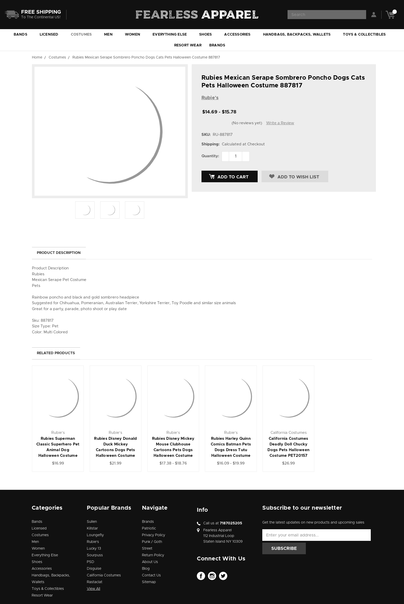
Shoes (207, 34)
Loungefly (95, 535)
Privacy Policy (153, 535)
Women (135, 34)
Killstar (92, 528)
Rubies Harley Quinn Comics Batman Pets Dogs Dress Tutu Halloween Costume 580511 (231, 450)
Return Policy (153, 555)
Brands (219, 45)
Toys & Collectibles (366, 34)
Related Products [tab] (56, 353)
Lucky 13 (94, 548)
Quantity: (210, 156)
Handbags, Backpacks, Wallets (299, 34)
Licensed (51, 34)
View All (93, 589)
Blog (146, 568)
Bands (23, 34)
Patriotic (149, 528)
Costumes (84, 34)
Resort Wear (187, 45)
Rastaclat (94, 582)
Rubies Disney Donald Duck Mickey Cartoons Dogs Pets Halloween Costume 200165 (115, 450)
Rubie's (93, 542)
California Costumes (104, 575)
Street (147, 548)
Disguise (94, 568)
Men (110, 34)
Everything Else (172, 34)
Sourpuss (95, 555)
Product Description (59, 253)
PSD (90, 562)
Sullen (92, 522)
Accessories (239, 34)
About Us (150, 562)
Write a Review (280, 123)
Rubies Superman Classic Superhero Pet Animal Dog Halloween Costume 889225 (57, 450)
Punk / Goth (152, 542)
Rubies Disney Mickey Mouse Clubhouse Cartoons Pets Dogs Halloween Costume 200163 (173, 450)
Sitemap (149, 582)
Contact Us (151, 575)
